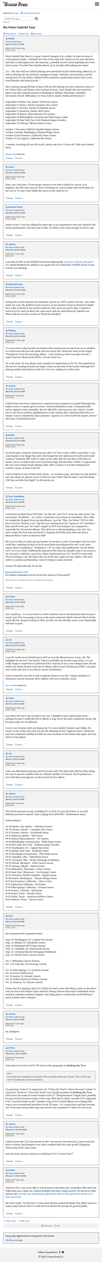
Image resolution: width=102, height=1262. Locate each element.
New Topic (25, 34)
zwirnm (11, 244)
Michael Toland (11, 154)
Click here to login (14, 1240)
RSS (57, 1226)
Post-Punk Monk (16, 496)
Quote (19, 158)
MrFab (11, 39)
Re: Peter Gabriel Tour (15, 170)
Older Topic (25, 1221)
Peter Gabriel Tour (14, 42)
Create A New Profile (31, 13)
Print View (37, 34)
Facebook (59, 1252)
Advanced (6, 22)
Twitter (62, 1252)
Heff (10, 916)
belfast (11, 597)
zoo (10, 640)
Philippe (12, 330)
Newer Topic (11, 1221)
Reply (10, 158)
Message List (11, 34)
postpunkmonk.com (16, 572)
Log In (16, 13)
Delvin (11, 167)
